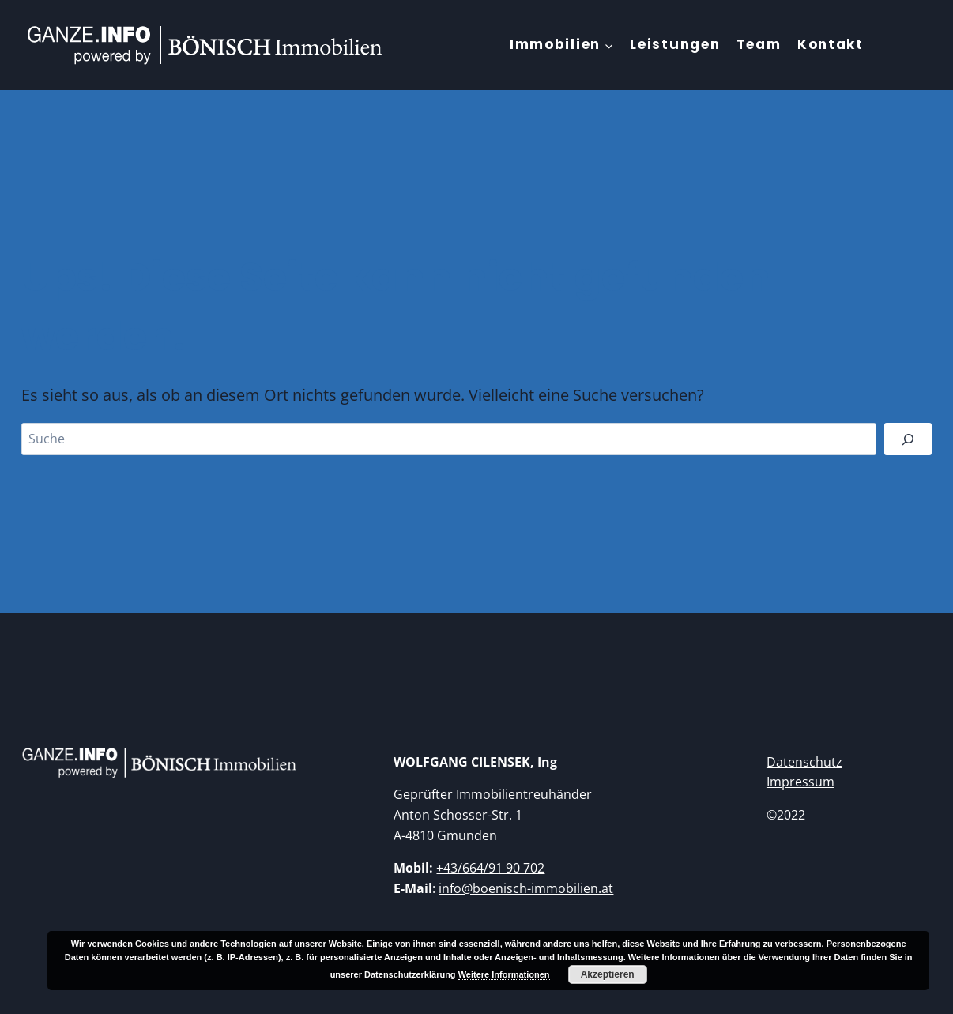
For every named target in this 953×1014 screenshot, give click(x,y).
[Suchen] (908, 438)
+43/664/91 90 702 (490, 867)
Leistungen (675, 44)
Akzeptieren (608, 974)
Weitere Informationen (504, 974)
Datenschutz (804, 762)
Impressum (800, 781)
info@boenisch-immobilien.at (526, 888)
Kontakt (830, 44)
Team (759, 44)
